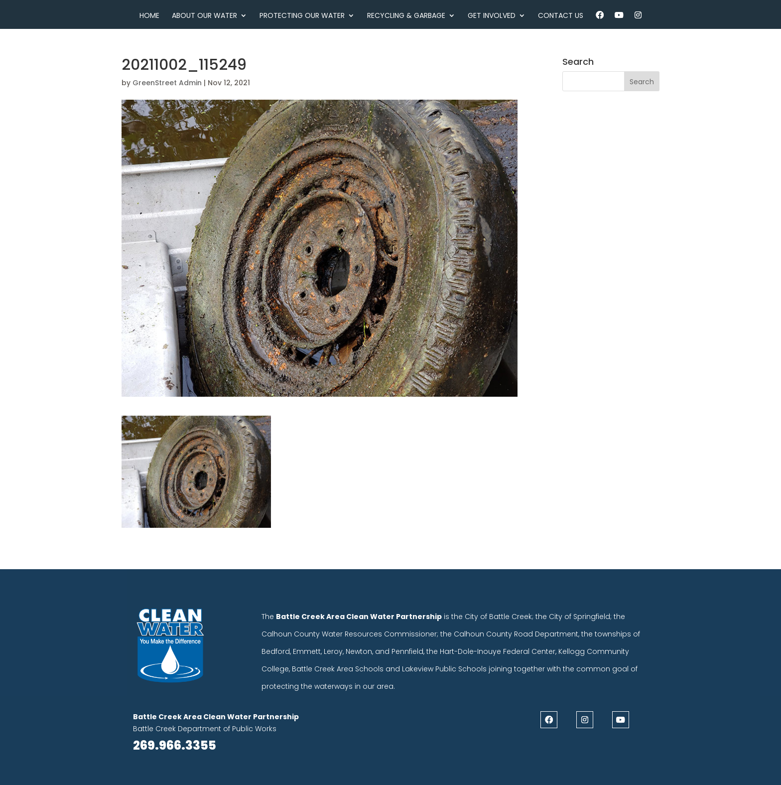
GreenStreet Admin (167, 83)
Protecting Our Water (302, 16)
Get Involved (492, 16)
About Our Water (204, 16)
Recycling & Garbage (406, 16)
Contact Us (560, 16)
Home (149, 16)
